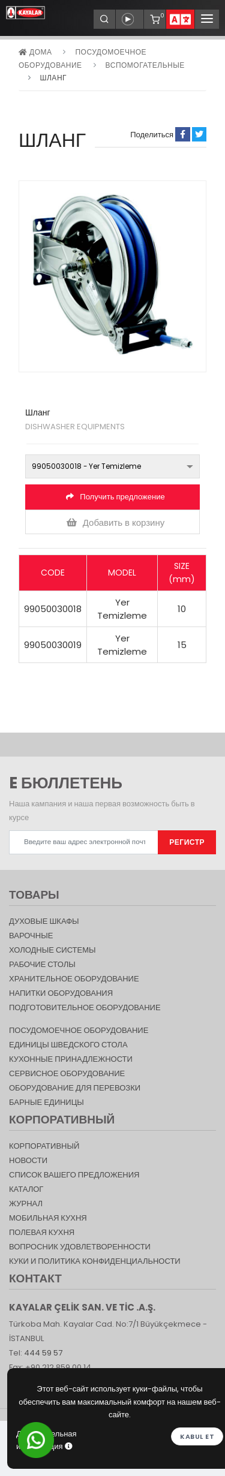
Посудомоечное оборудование (78, 1030)
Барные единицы (46, 1102)
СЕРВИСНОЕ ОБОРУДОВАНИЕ (67, 1073)
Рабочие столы (42, 964)
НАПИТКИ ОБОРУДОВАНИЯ (61, 993)
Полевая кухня (41, 1232)
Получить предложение (115, 496)
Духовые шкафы (44, 921)
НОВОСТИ (28, 1160)
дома (35, 52)
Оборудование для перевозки (74, 1088)
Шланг (53, 78)
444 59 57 (43, 1352)
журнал (26, 1203)
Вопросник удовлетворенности (80, 1246)
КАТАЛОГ (26, 1189)
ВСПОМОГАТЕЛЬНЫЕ (145, 65)
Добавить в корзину (116, 522)
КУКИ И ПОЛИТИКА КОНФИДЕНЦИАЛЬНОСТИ (95, 1261)
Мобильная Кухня (48, 1218)
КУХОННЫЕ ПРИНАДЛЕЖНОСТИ (71, 1059)
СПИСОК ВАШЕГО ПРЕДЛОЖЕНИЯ (74, 1174)
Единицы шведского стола (68, 1044)
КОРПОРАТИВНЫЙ (44, 1146)
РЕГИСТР (187, 842)
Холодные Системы (52, 950)
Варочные (31, 935)
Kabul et (197, 1436)
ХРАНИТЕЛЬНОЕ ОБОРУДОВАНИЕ (74, 978)
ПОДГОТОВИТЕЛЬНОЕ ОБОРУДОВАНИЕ (85, 1007)
